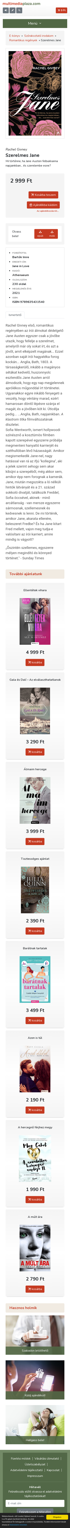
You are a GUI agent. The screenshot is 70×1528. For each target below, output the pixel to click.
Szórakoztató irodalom (38, 36)
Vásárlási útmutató (47, 1459)
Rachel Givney (16, 149)
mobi (52, 234)
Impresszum (35, 1476)
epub (40, 234)
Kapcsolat (53, 1470)
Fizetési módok (21, 1459)
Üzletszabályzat (35, 1464)
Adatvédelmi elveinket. (18, 1525)
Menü (35, 23)
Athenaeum (20, 275)
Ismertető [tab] (15, 315)
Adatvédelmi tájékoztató (26, 1470)
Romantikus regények (23, 40)
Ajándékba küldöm (43, 205)
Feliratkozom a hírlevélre (35, 1512)
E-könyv (14, 36)
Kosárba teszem (43, 195)
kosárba (35, 662)
